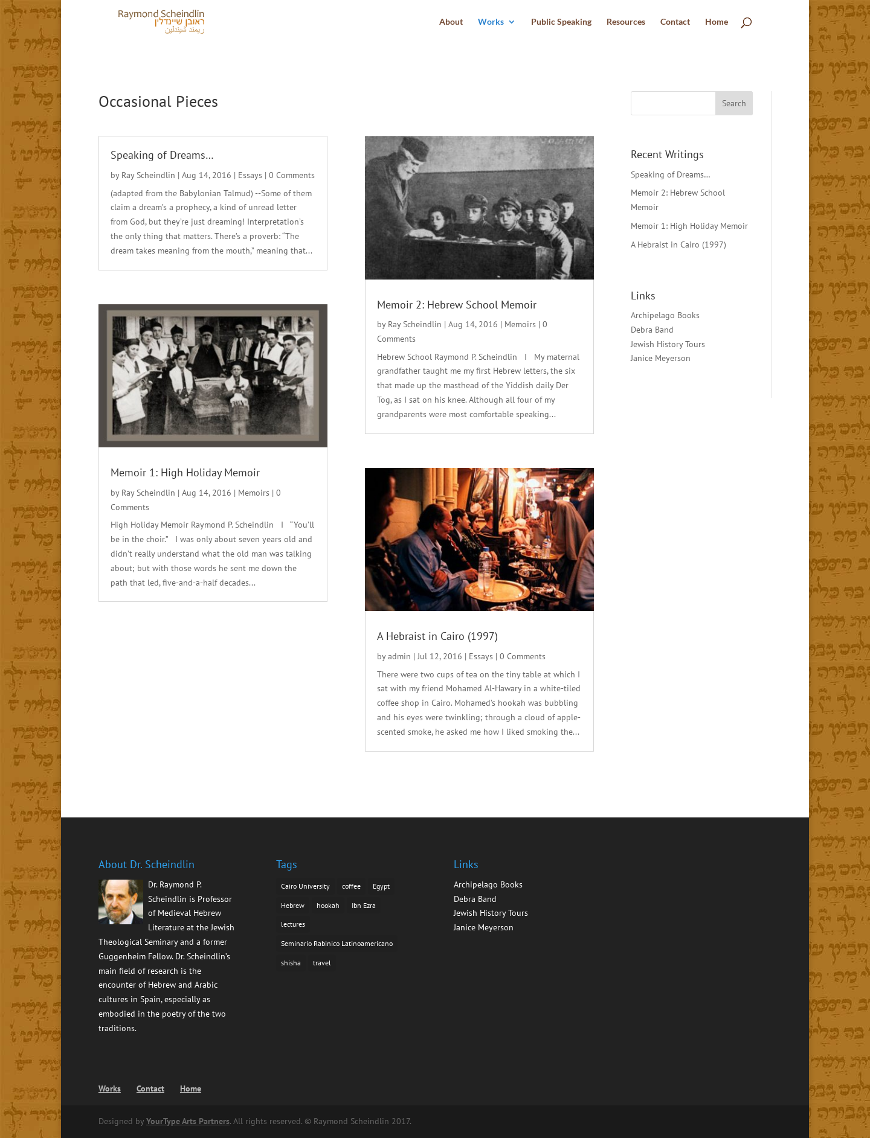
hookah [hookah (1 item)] (328, 905)
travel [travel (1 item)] (322, 962)
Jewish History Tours (668, 344)
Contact (675, 22)
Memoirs (253, 492)
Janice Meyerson (661, 358)
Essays (250, 175)
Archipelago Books (665, 315)
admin (399, 656)
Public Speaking (561, 22)
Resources (626, 22)
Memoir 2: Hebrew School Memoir (456, 305)
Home (716, 22)
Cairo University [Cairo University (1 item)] (305, 885)
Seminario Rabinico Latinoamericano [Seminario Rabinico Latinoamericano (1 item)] (337, 943)
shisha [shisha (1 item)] (291, 962)
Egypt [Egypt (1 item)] (381, 885)
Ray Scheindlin (148, 175)
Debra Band (652, 329)
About (451, 22)
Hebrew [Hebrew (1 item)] (292, 905)
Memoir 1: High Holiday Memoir (185, 472)
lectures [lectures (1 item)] (293, 924)
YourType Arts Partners (188, 1121)
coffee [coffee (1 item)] (351, 885)
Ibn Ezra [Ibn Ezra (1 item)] (364, 905)
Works (491, 22)
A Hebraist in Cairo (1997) (437, 636)
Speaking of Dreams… (162, 155)
